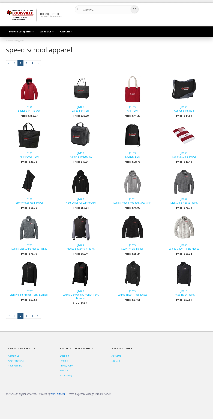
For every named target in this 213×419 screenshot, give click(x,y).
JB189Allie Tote (132, 108)
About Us (47, 31)
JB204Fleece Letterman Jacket (81, 246)
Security (64, 370)
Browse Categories (21, 31)
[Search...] (105, 10)
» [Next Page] (39, 64)
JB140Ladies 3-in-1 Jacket (29, 108)
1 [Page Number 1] (16, 63)
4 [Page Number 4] (33, 63)
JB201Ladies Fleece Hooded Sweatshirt (132, 200)
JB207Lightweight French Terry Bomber (29, 292)
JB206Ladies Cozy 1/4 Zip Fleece (184, 246)
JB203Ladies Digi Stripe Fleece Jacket (29, 246)
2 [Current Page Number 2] (21, 64)
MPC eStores (58, 394)
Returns (64, 360)
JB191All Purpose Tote (29, 154)
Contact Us (13, 355)
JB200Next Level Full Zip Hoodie (81, 200)
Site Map (116, 360)
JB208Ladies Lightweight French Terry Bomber (80, 294)
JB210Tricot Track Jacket (184, 292)
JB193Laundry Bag (132, 154)
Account (66, 31)
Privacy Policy (66, 365)
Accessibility (66, 375)
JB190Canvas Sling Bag (184, 108)
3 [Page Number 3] (27, 63)
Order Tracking (15, 360)
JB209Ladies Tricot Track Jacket (132, 292)
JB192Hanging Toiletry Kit (81, 154)
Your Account (15, 365)
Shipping (64, 355)
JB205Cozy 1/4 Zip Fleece (132, 246)
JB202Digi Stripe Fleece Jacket (184, 200)
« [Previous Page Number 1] (10, 64)
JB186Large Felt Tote (80, 108)
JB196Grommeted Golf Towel (29, 200)
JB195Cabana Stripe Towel (184, 154)
